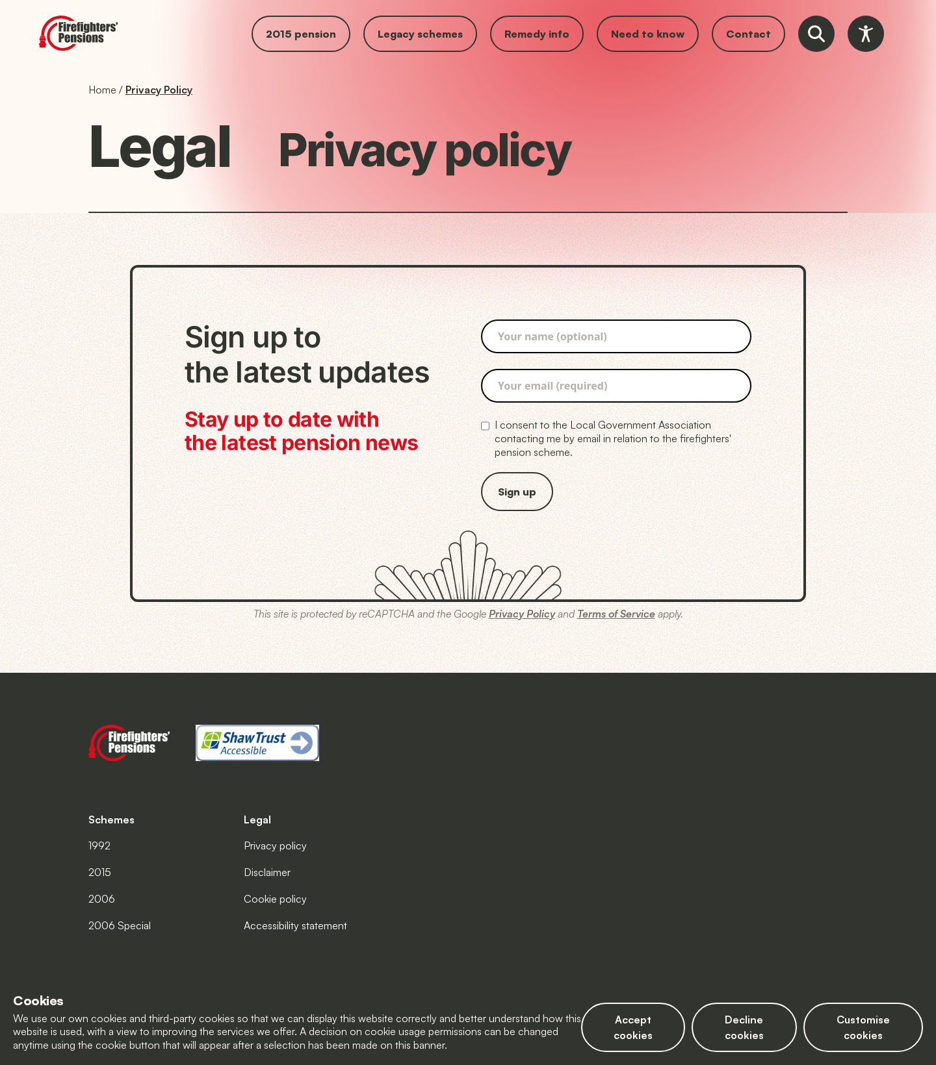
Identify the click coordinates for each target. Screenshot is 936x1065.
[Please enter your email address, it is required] (616, 386)
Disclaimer (267, 872)
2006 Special (119, 925)
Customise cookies (863, 1027)
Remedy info (536, 33)
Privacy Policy (158, 89)
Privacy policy (275, 845)
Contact (748, 33)
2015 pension (301, 33)
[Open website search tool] (816, 34)
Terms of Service (616, 613)
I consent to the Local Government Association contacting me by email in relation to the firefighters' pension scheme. (606, 438)
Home (102, 89)
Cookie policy (275, 898)
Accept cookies (633, 1027)
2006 (101, 898)
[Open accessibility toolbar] (866, 34)
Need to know (647, 33)
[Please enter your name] (616, 336)
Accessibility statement (295, 925)
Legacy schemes (420, 33)
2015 (99, 872)
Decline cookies (744, 1027)
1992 (99, 845)
